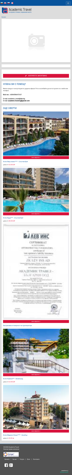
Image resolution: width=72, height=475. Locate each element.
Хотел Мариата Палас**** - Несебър (15, 435)
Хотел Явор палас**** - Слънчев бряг (15, 161)
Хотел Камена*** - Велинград (13, 379)
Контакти (36, 459)
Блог (28, 459)
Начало (4, 17)
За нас (14, 459)
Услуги (22, 459)
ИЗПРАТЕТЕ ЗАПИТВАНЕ (36, 76)
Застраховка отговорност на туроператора (17, 325)
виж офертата (36, 157)
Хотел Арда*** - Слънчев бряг (13, 218)
